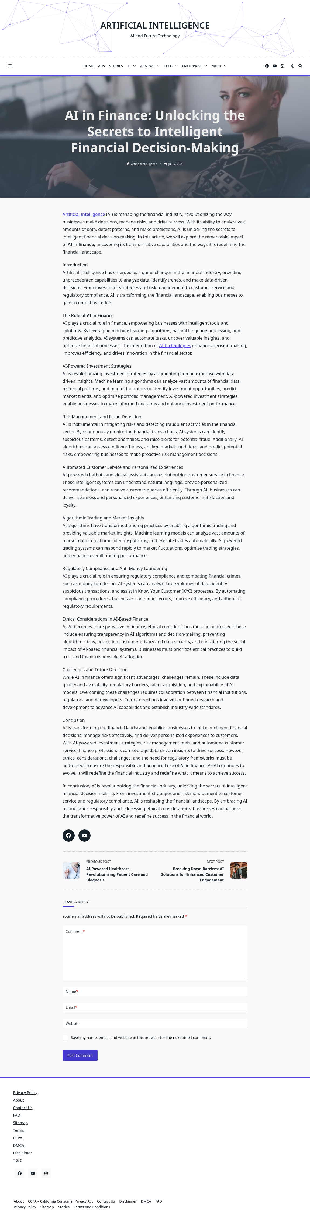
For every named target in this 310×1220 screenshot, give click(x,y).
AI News (150, 66)
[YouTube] (275, 66)
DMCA (18, 1145)
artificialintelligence (144, 164)
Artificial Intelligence (155, 25)
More (219, 66)
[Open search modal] (300, 66)
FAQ (16, 1115)
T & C (17, 1160)
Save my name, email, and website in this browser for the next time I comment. (141, 1037)
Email (71, 1007)
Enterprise (194, 66)
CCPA (17, 1137)
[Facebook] (267, 66)
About (18, 1100)
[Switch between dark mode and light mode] (292, 66)
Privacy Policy (25, 1092)
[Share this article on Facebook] (69, 835)
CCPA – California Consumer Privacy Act (60, 1201)
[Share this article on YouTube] (84, 835)
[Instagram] (282, 66)
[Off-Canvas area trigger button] (10, 66)
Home (88, 66)
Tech (171, 66)
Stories (116, 66)
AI (131, 66)
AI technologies (175, 346)
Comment (75, 931)
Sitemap (20, 1122)
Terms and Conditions (92, 1206)
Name (72, 991)
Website (73, 1023)
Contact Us (23, 1107)
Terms (18, 1130)
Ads (101, 66)
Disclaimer (22, 1152)
